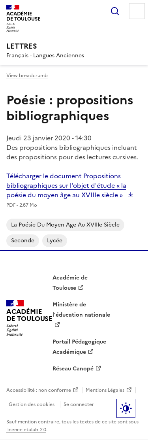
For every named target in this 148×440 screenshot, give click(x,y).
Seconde (22, 240)
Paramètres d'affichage (125, 408)
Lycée (54, 240)
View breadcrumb (27, 75)
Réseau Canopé (73, 368)
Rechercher (115, 11)
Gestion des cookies (31, 404)
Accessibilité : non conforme (38, 390)
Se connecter (79, 404)
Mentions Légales (105, 390)
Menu (137, 11)
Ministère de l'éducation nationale (81, 309)
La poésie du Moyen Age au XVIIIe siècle (65, 225)
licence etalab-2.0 (26, 429)
